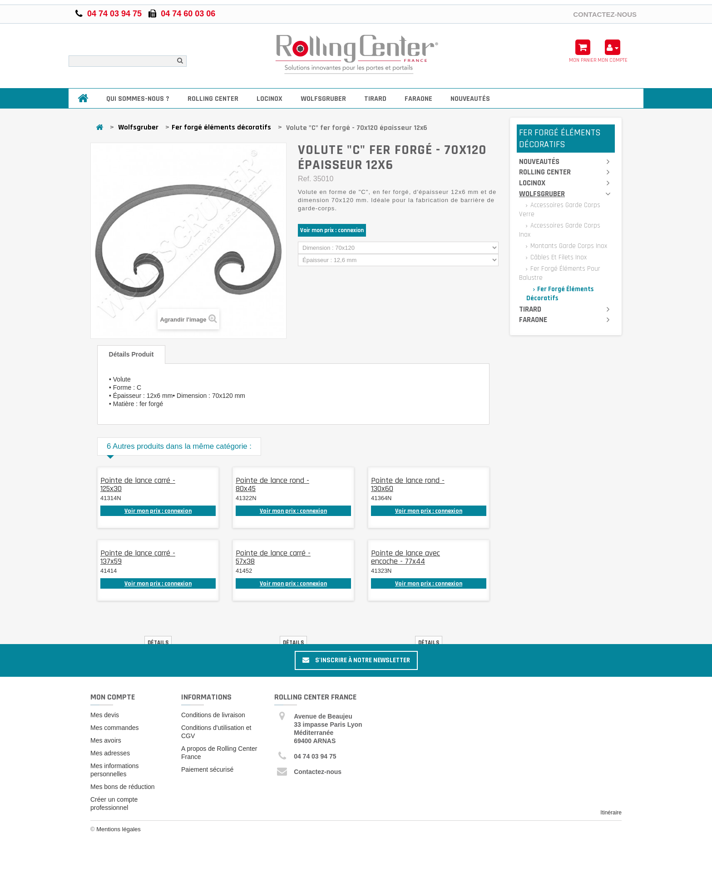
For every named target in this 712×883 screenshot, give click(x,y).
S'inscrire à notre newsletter (356, 660)
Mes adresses (110, 753)
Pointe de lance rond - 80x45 (272, 484)
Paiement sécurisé (207, 769)
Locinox (269, 99)
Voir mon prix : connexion (332, 230)
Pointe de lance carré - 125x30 (137, 484)
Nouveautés (470, 99)
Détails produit (131, 354)
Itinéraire (611, 812)
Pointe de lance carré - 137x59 (137, 557)
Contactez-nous (605, 14)
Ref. (304, 179)
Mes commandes (114, 727)
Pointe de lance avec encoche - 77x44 (405, 557)
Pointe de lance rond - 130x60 (408, 484)
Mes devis (104, 715)
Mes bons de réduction (122, 786)
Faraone (418, 99)
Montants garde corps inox (568, 246)
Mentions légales (118, 829)
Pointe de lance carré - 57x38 (273, 557)
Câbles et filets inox (558, 257)
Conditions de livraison (213, 715)
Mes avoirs (105, 740)
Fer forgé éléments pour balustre (559, 273)
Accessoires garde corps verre (559, 209)
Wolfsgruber (323, 99)
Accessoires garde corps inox (559, 230)
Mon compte (112, 697)
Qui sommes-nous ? (137, 99)
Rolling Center (213, 99)
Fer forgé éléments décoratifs (221, 127)
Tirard (375, 99)
